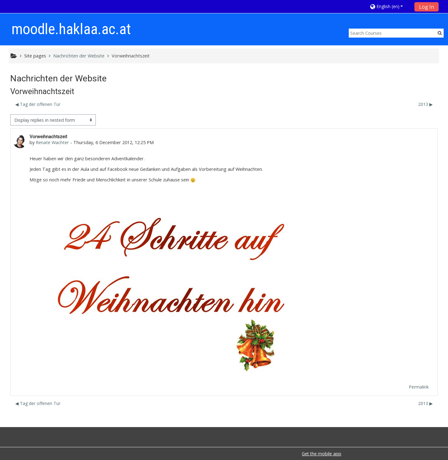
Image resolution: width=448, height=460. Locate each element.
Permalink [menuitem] (419, 387)
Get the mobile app (321, 454)
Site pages (35, 56)
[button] (390, 6)
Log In (426, 6)
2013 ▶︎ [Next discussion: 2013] (425, 104)
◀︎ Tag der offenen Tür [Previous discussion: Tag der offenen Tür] (37, 104)
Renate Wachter (52, 142)
